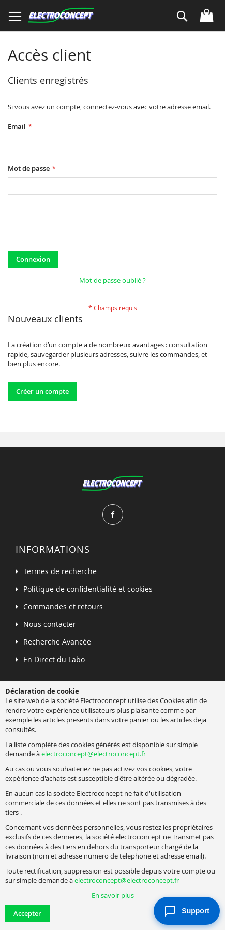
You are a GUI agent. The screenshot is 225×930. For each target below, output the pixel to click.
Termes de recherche (60, 571)
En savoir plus (113, 895)
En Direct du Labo (54, 659)
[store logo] (61, 15)
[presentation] (86, 225)
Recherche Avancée (57, 642)
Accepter (27, 913)
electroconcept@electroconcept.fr (93, 754)
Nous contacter (49, 624)
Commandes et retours (63, 606)
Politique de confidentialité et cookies (88, 589)
